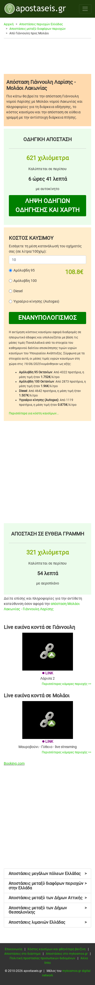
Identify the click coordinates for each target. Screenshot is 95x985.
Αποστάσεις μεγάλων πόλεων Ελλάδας (48, 873)
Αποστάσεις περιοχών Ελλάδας (41, 24)
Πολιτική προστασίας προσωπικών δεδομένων (42, 958)
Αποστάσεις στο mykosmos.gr (67, 953)
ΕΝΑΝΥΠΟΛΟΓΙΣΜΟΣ (47, 317)
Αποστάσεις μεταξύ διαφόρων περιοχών (37, 29)
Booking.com (14, 763)
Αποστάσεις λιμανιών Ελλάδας (48, 922)
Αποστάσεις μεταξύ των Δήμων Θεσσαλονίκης (48, 910)
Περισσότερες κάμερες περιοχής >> (66, 684)
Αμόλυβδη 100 (25, 281)
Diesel (18, 291)
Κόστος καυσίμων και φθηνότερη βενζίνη (57, 949)
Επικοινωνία (13, 949)
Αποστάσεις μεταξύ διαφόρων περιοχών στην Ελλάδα (48, 885)
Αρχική (9, 24)
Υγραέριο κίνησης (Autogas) (36, 301)
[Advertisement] (47, 56)
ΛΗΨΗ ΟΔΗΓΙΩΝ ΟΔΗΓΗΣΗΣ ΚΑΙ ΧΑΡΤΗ (47, 205)
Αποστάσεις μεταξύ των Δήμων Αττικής (48, 897)
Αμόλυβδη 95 (24, 270)
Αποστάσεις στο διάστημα (22, 953)
